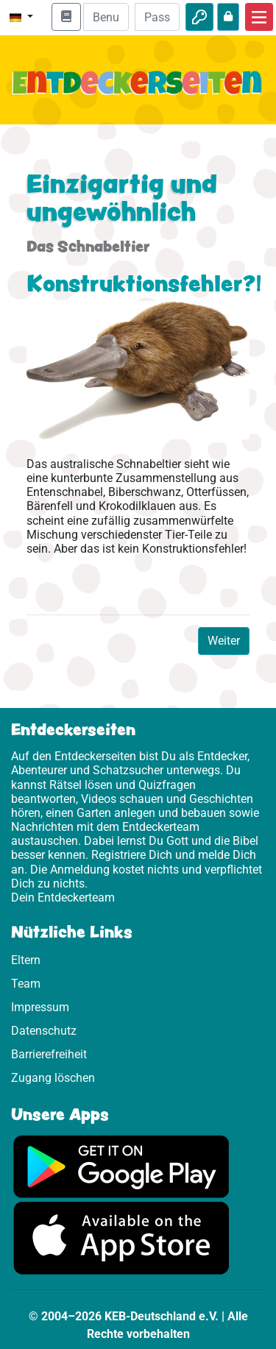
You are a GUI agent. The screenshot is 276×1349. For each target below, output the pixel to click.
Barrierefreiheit (49, 1054)
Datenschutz (44, 1031)
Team (25, 984)
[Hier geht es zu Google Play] (121, 1165)
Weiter (224, 641)
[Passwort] (157, 17)
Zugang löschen (53, 1078)
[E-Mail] (105, 17)
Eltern (25, 960)
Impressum (40, 1007)
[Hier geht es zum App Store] (121, 1237)
